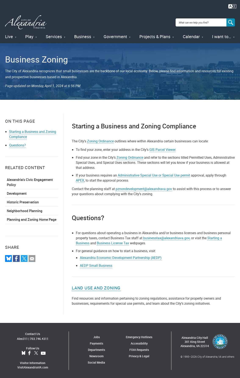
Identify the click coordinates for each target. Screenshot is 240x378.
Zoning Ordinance (100, 140)
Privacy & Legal (139, 355)
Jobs (96, 336)
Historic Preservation (23, 201)
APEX (80, 179)
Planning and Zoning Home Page (31, 218)
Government (115, 36)
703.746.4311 (39, 338)
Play (29, 36)
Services (54, 36)
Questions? (17, 144)
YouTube (43, 352)
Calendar (191, 36)
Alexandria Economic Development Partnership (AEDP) (121, 257)
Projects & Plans (154, 36)
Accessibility (139, 343)
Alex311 (22, 338)
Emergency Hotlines (139, 336)
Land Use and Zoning (96, 287)
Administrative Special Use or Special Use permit (154, 174)
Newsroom (96, 355)
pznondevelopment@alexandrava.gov (144, 188)
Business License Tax (113, 242)
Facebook (29, 352)
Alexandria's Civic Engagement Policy (30, 181)
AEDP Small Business (96, 265)
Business (82, 36)
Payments (96, 343)
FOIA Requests (139, 349)
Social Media (96, 362)
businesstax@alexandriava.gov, (166, 237)
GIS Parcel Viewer (162, 148)
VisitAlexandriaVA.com (32, 367)
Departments (96, 349)
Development (17, 192)
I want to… (221, 36)
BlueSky (23, 352)
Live (9, 36)
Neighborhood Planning (24, 210)
